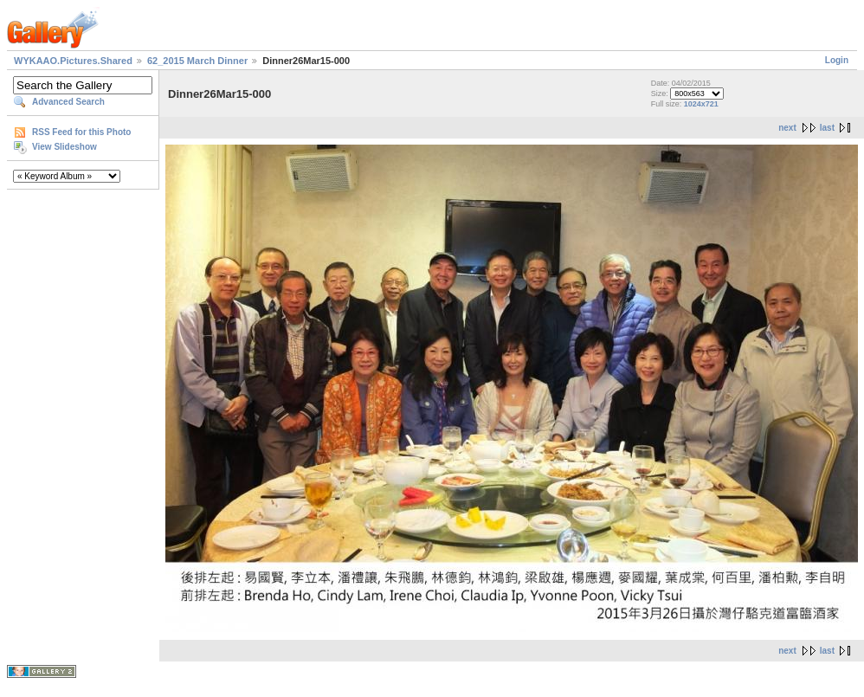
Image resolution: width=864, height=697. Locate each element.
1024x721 (701, 104)
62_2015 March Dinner (197, 60)
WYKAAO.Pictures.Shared (73, 60)
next (787, 127)
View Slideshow (64, 147)
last (827, 127)
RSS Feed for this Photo (81, 132)
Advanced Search (68, 101)
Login (836, 60)
